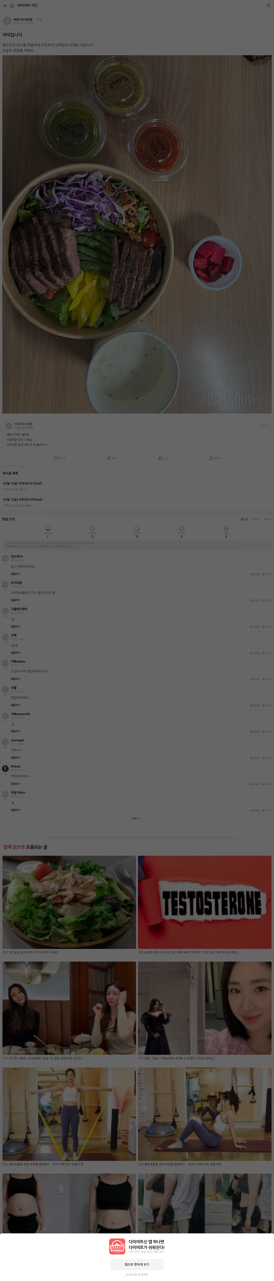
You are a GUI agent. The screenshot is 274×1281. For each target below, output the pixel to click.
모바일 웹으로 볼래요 (137, 1274)
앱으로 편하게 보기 (137, 1264)
